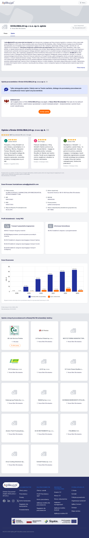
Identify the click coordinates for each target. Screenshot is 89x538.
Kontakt (74, 494)
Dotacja (74, 507)
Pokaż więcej (81, 67)
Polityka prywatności (78, 497)
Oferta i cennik (41, 490)
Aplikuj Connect (76, 504)
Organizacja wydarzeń (79, 501)
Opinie (13, 33)
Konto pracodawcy (43, 499)
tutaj (28, 174)
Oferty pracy (23, 490)
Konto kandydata (24, 501)
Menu (83, 3)
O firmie (74, 490)
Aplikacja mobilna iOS (61, 513)
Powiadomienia (24, 510)
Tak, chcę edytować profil (78, 28)
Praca (5, 33)
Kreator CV (57, 492)
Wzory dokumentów (60, 499)
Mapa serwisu (76, 511)
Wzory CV (57, 495)
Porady (21, 497)
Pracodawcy (23, 494)
